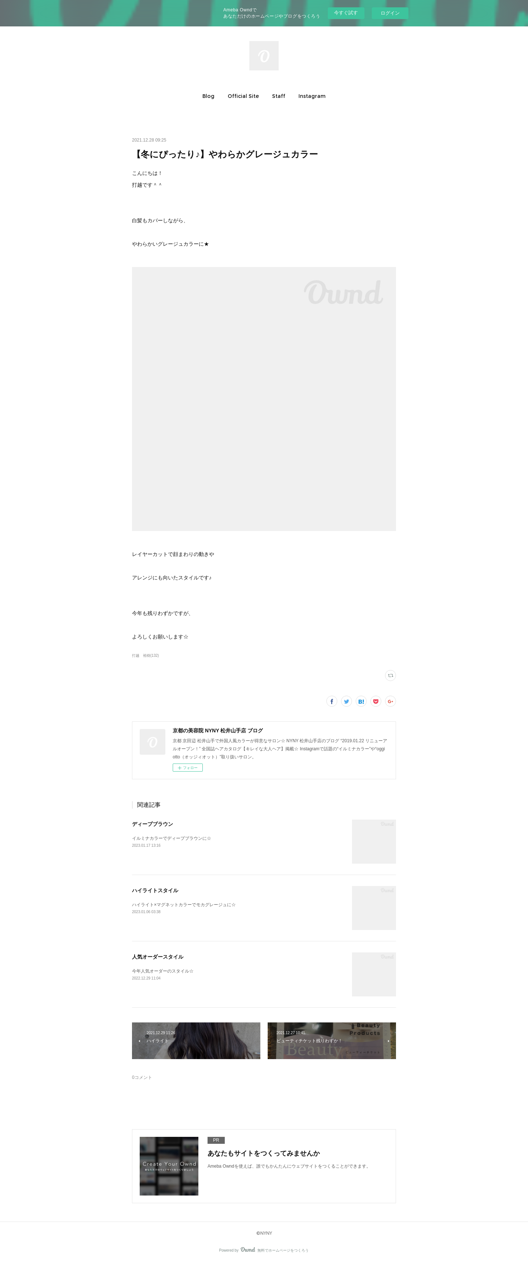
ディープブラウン (152, 824)
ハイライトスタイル (155, 890)
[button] (208, 96)
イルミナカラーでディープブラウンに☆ (171, 838)
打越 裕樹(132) (145, 656)
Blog (208, 96)
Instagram (312, 96)
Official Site (243, 96)
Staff (278, 96)
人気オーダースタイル (157, 957)
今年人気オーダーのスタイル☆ (163, 971)
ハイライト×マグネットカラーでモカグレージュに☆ (184, 904)
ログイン (390, 13)
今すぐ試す (346, 12)
